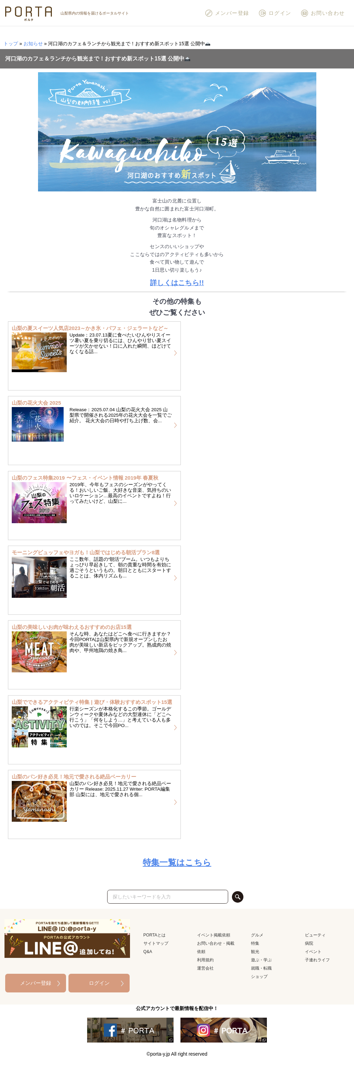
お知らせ (33, 43)
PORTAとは (154, 935)
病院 (309, 943)
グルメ (257, 935)
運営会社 (205, 968)
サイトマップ (155, 943)
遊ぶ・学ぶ (261, 960)
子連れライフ (317, 960)
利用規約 (205, 960)
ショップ (259, 976)
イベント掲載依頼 (213, 935)
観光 (255, 951)
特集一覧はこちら (177, 862)
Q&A (147, 951)
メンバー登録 (227, 13)
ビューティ (315, 935)
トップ (10, 43)
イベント (313, 951)
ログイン (274, 13)
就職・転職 (261, 968)
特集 (255, 943)
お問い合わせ (322, 13)
